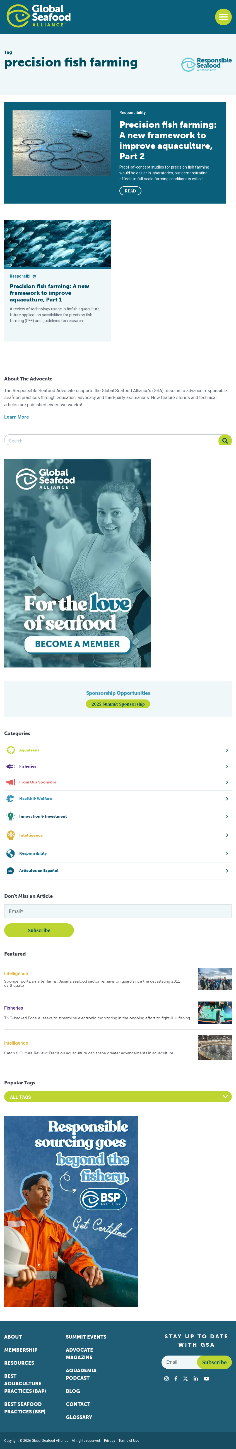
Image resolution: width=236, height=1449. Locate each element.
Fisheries (13, 1008)
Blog (73, 1391)
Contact (78, 1404)
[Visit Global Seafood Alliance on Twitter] (185, 1379)
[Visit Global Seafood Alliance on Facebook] (176, 1379)
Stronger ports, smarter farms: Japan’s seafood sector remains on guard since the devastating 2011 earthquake (92, 983)
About (13, 1337)
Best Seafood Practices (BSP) (24, 1408)
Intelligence (16, 973)
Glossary (79, 1417)
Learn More (16, 417)
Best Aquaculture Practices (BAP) (25, 1383)
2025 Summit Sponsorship (118, 704)
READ (130, 191)
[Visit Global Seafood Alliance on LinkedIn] (196, 1379)
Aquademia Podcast (81, 1374)
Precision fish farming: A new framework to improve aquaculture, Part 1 (49, 293)
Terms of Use (129, 1441)
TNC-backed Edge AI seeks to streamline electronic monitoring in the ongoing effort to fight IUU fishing (97, 1018)
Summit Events (86, 1337)
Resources (19, 1363)
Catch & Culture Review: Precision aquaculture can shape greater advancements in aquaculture (88, 1053)
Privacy (109, 1441)
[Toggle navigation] (223, 17)
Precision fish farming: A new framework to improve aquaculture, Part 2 (168, 140)
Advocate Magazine (79, 1354)
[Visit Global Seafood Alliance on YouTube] (206, 1379)
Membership (20, 1350)
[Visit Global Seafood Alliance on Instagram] (167, 1379)
